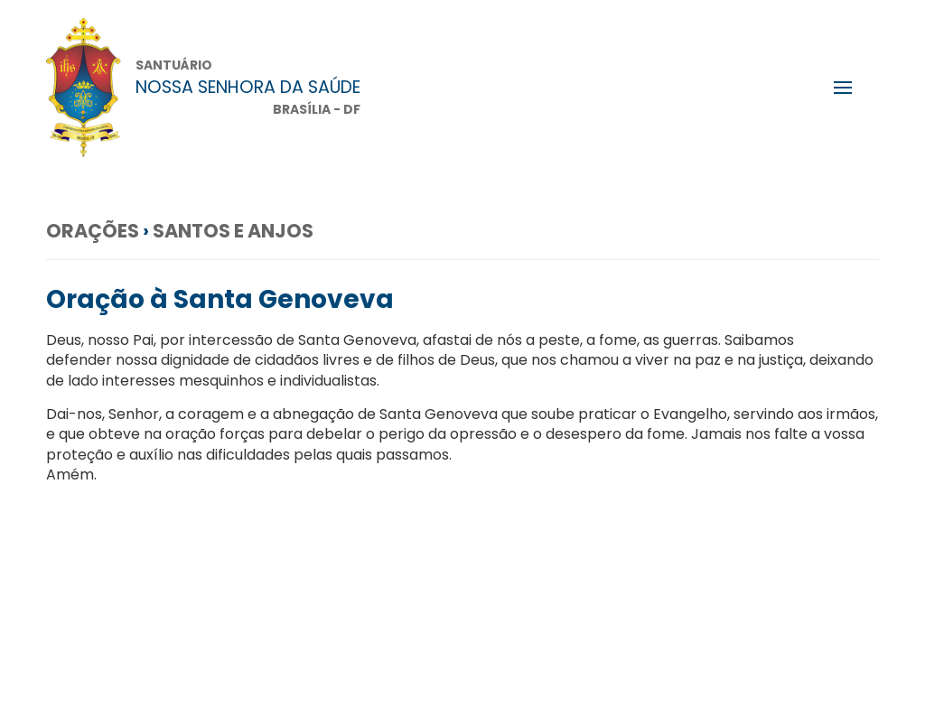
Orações (92, 231)
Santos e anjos (233, 231)
